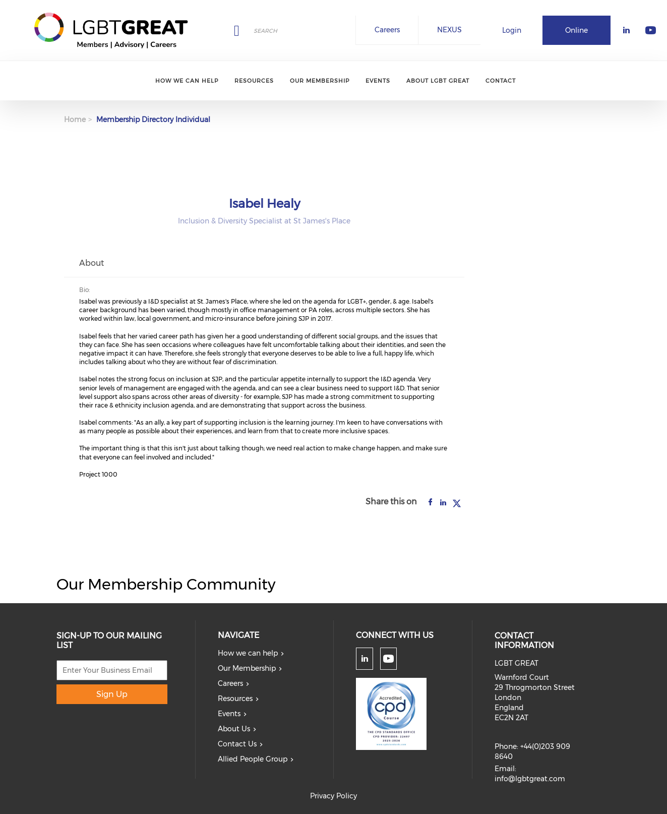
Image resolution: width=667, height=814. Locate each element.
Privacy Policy (333, 795)
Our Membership (319, 80)
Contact (501, 80)
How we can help (186, 80)
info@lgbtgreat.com (530, 778)
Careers (387, 29)
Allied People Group (252, 759)
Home (75, 119)
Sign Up (112, 694)
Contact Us (237, 743)
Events (378, 80)
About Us (234, 728)
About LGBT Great (437, 80)
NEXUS (449, 29)
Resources (254, 80)
